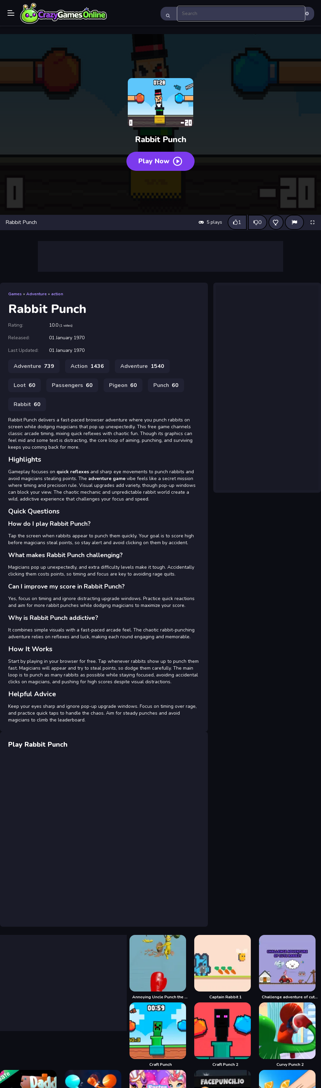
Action (87, 366)
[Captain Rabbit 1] (225, 967)
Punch (166, 385)
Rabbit (27, 404)
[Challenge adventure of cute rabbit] (290, 967)
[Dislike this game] (257, 222)
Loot (24, 385)
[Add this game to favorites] (276, 222)
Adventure (36, 294)
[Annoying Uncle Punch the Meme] (160, 967)
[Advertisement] (160, 256)
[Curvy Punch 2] (290, 1034)
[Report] (294, 222)
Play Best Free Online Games (64, 14)
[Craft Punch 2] (225, 1034)
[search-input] (241, 13)
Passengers (72, 385)
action (57, 294)
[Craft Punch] (160, 1034)
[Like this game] (237, 222)
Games (15, 294)
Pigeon (123, 385)
